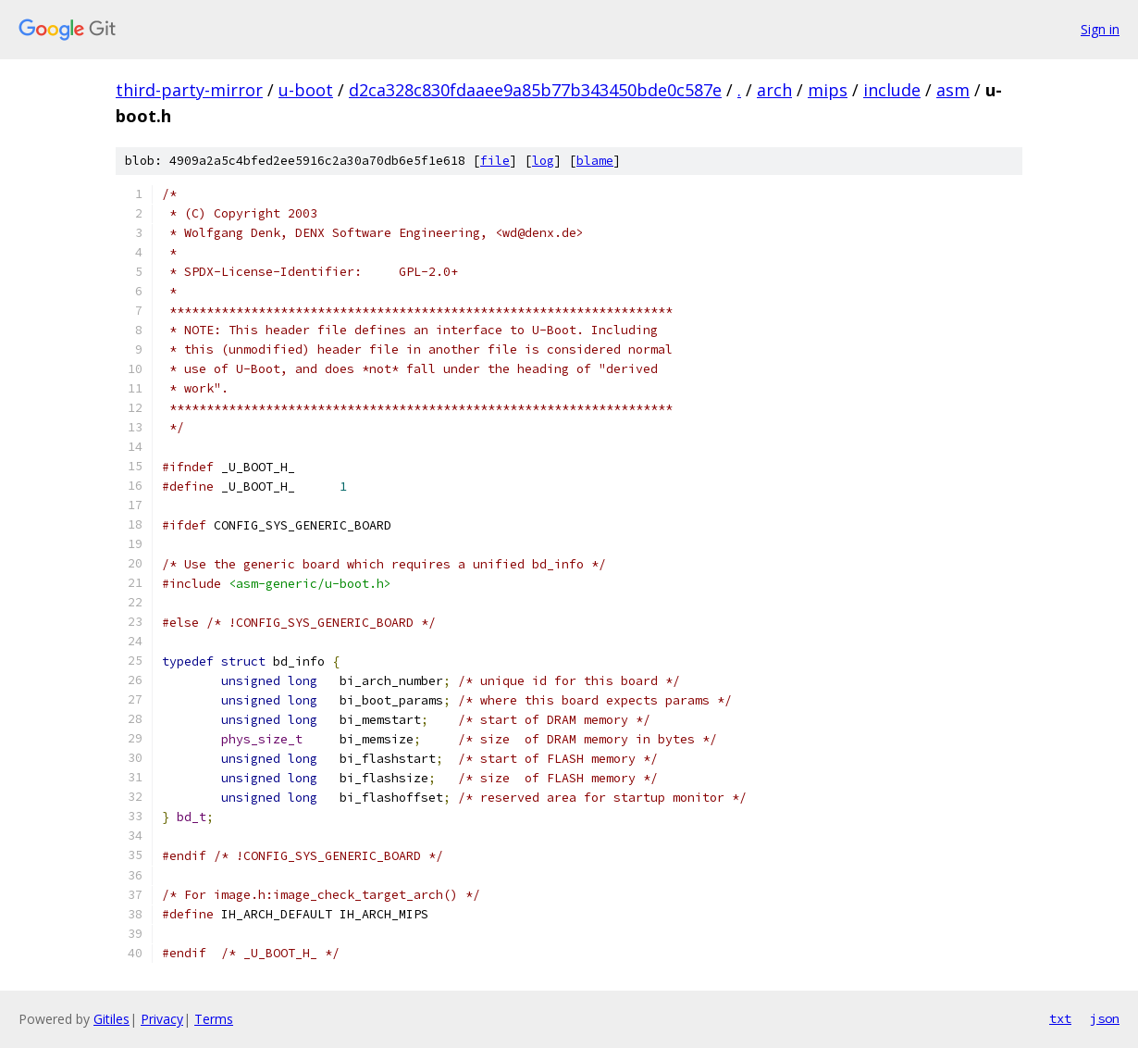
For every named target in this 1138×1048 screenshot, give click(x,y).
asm (953, 90)
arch (774, 90)
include (892, 90)
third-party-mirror (189, 90)
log (543, 160)
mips (827, 90)
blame (594, 160)
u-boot (305, 90)
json (1104, 1018)
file (495, 160)
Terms (213, 1019)
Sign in (1100, 29)
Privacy (162, 1019)
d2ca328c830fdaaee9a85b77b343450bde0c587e (535, 90)
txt (1060, 1018)
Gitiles (111, 1019)
